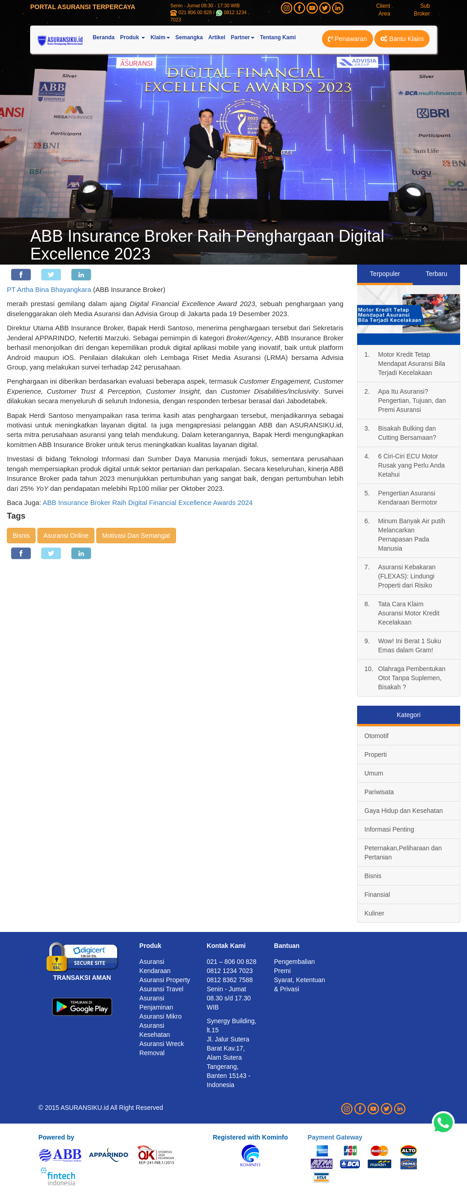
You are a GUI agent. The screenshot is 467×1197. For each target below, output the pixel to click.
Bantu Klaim (401, 38)
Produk (150, 945)
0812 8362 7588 (230, 980)
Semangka (189, 37)
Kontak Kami (226, 945)
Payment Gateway (335, 1137)
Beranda (103, 37)
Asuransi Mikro (161, 1016)
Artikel (216, 37)
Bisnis (21, 535)
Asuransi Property (165, 980)
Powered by (56, 1137)
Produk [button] (132, 37)
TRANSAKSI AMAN (82, 977)
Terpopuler (385, 273)
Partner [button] (242, 37)
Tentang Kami (278, 37)
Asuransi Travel (161, 989)
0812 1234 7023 (230, 970)
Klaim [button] (160, 37)
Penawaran (347, 38)
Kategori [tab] (408, 714)
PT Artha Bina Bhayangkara (49, 289)
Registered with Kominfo (250, 1137)
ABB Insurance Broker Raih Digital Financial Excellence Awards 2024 (147, 502)
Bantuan (287, 945)
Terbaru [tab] (436, 273)
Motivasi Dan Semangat (136, 535)
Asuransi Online (65, 535)
